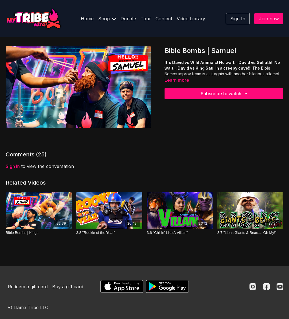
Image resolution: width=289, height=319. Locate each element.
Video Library (191, 18)
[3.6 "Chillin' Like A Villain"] (180, 233)
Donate (128, 18)
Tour (146, 18)
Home (87, 18)
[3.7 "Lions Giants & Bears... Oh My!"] (250, 233)
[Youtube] (280, 286)
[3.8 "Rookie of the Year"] (109, 233)
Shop (107, 18)
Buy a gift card (67, 286)
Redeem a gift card (28, 286)
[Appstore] (121, 286)
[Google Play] (167, 286)
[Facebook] (266, 286)
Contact (164, 18)
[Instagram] (252, 286)
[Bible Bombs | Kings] (39, 233)
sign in (13, 166)
